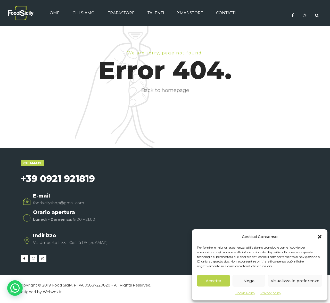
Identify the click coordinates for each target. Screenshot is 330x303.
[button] (319, 236)
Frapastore (121, 12)
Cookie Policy (245, 293)
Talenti (155, 12)
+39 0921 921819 (58, 178)
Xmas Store (190, 12)
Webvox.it (52, 292)
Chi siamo (83, 12)
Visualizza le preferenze (295, 280)
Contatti (226, 12)
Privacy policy (270, 293)
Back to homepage (165, 90)
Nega (248, 280)
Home (53, 12)
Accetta (213, 280)
